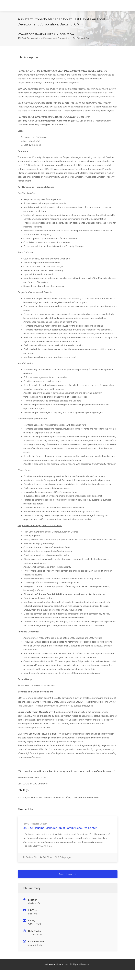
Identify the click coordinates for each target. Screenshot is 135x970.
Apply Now (67, 874)
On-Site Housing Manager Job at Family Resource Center (60, 828)
